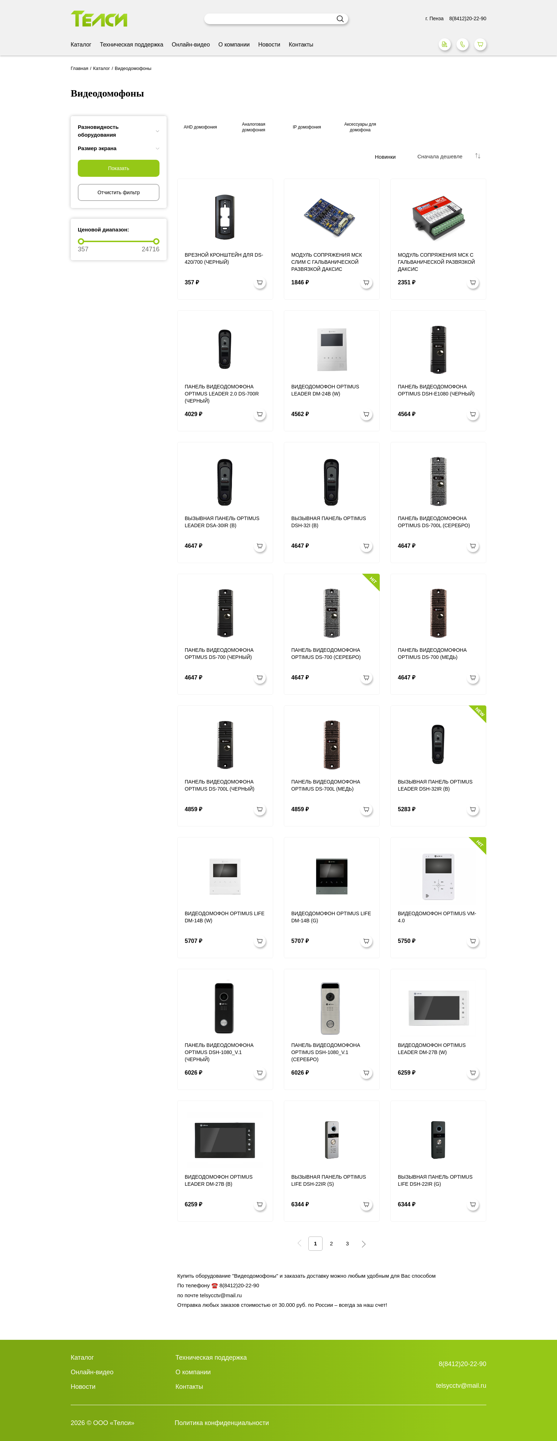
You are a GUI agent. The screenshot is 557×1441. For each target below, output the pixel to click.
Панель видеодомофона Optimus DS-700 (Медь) (432, 653)
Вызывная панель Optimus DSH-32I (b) (328, 521)
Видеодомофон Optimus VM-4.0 (437, 917)
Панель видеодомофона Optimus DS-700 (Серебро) (326, 653)
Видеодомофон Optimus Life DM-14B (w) (225, 917)
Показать (118, 168)
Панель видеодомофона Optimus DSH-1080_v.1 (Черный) (219, 1052)
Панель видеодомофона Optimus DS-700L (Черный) (219, 785)
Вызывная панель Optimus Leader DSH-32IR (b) (435, 785)
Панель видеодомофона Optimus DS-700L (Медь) (325, 785)
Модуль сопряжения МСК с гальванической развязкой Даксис (436, 262)
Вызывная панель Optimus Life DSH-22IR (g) (435, 1180)
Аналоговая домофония (253, 127)
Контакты (301, 45)
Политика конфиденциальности (222, 1422)
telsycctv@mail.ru (461, 1385)
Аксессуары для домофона (360, 127)
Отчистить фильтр (118, 192)
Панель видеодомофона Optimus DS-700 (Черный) (219, 653)
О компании (234, 45)
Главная (79, 68)
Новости (269, 45)
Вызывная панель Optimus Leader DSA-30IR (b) (222, 521)
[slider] (81, 241)
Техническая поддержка (131, 45)
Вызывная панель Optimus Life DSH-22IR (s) (328, 1180)
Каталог (81, 45)
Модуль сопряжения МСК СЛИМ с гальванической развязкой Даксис (326, 262)
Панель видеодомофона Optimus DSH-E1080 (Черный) (436, 390)
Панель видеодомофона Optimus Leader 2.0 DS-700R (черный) (222, 394)
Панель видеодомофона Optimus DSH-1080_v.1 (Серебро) (325, 1052)
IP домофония (307, 127)
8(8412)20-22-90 (462, 1364)
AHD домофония (200, 127)
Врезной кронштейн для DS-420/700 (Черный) (224, 258)
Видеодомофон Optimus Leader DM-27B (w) (432, 1048)
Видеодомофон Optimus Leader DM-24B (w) (325, 390)
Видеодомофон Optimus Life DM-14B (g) (331, 917)
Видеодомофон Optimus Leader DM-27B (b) (219, 1180)
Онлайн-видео (191, 45)
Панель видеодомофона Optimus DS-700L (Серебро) (434, 521)
